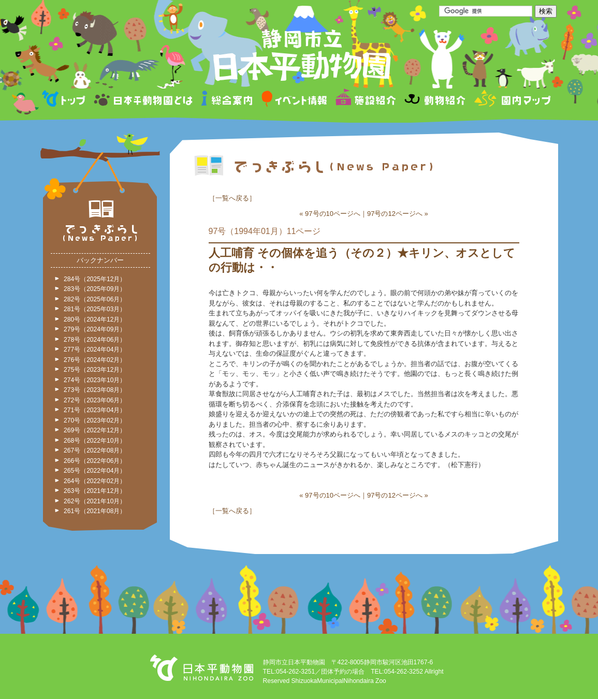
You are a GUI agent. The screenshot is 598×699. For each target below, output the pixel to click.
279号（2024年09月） (95, 329)
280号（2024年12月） (95, 319)
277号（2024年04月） (95, 349)
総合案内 (227, 100)
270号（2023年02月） (95, 420)
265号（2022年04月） (95, 470)
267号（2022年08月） (95, 450)
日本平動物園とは (144, 100)
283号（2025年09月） (95, 289)
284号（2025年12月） (95, 279)
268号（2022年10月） (95, 440)
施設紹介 (365, 100)
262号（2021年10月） (95, 501)
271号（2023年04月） (95, 410)
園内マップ (511, 100)
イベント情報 (294, 100)
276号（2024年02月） (95, 359)
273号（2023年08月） (95, 390)
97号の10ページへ (332, 213)
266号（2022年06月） (95, 460)
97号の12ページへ (394, 213)
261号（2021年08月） (95, 511)
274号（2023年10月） (95, 380)
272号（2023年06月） (95, 400)
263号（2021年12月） (95, 490)
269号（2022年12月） (95, 430)
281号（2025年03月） (95, 309)
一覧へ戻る (232, 198)
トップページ (65, 100)
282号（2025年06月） (95, 299)
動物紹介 (435, 100)
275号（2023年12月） (95, 369)
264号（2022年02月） (95, 481)
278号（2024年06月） (95, 339)
